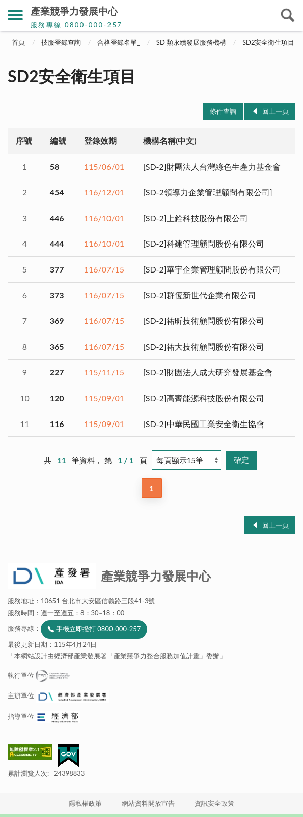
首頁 (18, 42)
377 (57, 269)
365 (57, 346)
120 (57, 398)
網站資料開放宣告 (148, 803)
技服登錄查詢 (61, 42)
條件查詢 (223, 111)
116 (57, 424)
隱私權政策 (85, 803)
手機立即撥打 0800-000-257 (98, 629)
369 (57, 320)
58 (55, 166)
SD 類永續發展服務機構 (191, 42)
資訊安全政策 (214, 803)
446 (57, 218)
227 (57, 372)
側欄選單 (15, 15)
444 (57, 243)
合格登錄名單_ (118, 42)
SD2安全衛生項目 (268, 42)
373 (57, 295)
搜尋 (287, 15)
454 (57, 192)
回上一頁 (275, 111)
